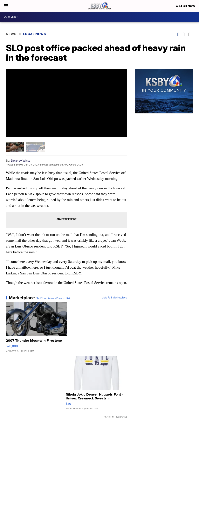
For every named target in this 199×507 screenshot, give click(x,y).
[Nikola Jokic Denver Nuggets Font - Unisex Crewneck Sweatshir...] (96, 385)
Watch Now (185, 6)
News (11, 34)
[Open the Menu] (6, 6)
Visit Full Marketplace (114, 297)
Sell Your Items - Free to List (53, 298)
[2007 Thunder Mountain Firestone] (36, 329)
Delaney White (20, 160)
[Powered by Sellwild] (121, 417)
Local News (34, 34)
